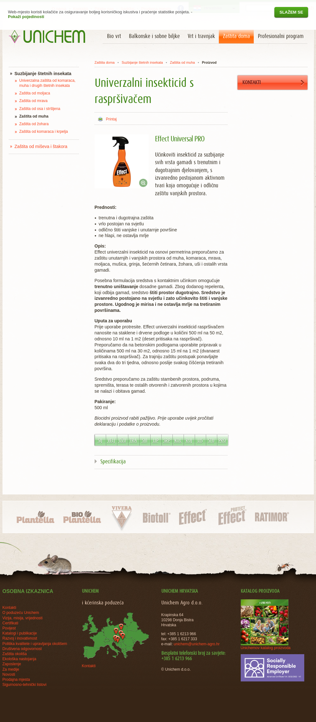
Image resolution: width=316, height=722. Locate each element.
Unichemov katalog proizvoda (266, 648)
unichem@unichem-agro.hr (197, 644)
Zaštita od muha (182, 62)
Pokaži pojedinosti (26, 16)
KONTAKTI (273, 83)
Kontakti (89, 666)
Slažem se (291, 12)
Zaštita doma (104, 62)
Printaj (111, 119)
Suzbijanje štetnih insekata (142, 62)
